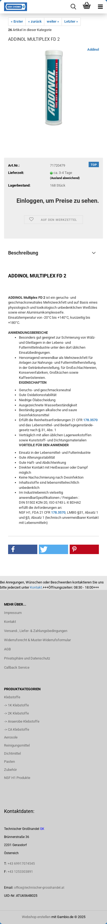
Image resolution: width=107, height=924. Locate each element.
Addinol (93, 49)
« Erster (17, 21)
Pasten (9, 762)
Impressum (13, 613)
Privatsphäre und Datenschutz (27, 658)
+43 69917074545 (21, 863)
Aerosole (11, 737)
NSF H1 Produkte (17, 778)
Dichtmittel (12, 753)
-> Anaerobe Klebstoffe (21, 721)
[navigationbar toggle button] (100, 6)
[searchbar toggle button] (73, 6)
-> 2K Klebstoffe (16, 713)
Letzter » (71, 21)
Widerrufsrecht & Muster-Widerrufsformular (37, 640)
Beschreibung (23, 253)
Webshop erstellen (36, 917)
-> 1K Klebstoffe (16, 705)
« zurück (35, 21)
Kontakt (36, 587)
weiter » (53, 21)
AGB (7, 649)
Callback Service (16, 667)
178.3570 (90, 420)
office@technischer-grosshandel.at (39, 887)
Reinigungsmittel (17, 745)
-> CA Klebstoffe (16, 729)
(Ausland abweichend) (65, 178)
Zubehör (10, 770)
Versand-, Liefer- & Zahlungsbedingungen (35, 631)
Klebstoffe (12, 697)
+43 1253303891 (20, 872)
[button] (22, 549)
